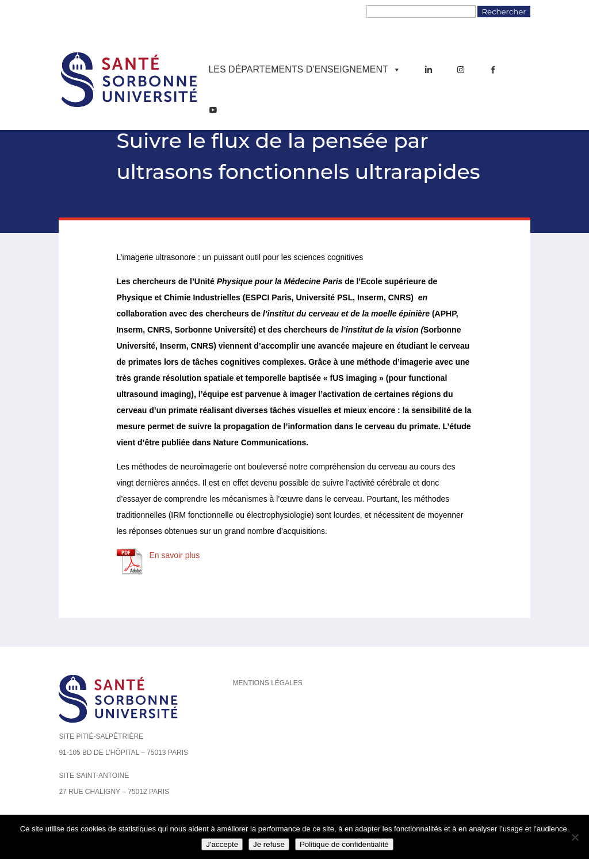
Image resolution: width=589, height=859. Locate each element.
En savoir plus (174, 555)
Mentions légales (267, 683)
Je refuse (269, 844)
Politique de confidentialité (344, 844)
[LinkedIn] (428, 69)
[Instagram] (461, 69)
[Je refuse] (574, 837)
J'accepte (222, 844)
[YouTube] (213, 110)
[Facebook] (493, 69)
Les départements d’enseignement (304, 69)
